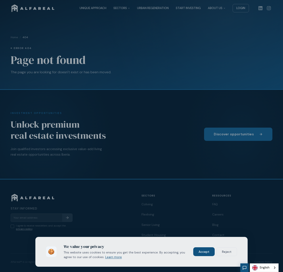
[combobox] (264, 267)
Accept (204, 252)
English (261, 267)
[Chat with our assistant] (244, 267)
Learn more (113, 257)
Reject (226, 252)
